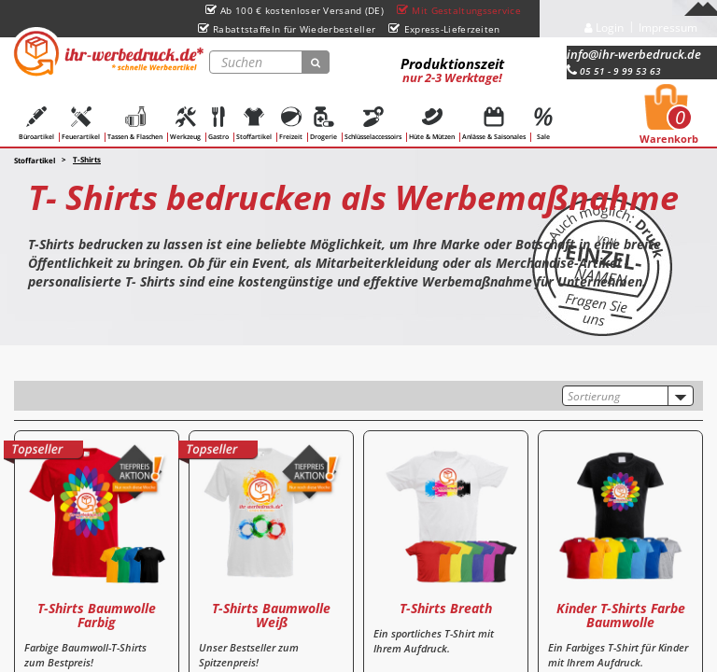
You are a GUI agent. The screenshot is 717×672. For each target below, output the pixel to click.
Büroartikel (36, 123)
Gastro (218, 123)
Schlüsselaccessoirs (372, 123)
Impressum (668, 27)
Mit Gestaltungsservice (459, 10)
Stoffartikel (254, 123)
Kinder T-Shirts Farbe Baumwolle (620, 615)
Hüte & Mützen (432, 123)
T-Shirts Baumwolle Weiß (271, 615)
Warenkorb (669, 119)
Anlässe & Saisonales (494, 123)
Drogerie (323, 123)
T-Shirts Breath (446, 608)
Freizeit (290, 123)
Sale (543, 123)
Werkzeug (185, 123)
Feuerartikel (81, 123)
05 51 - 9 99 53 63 (614, 70)
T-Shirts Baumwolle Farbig (96, 615)
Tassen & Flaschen (134, 123)
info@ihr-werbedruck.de (634, 54)
